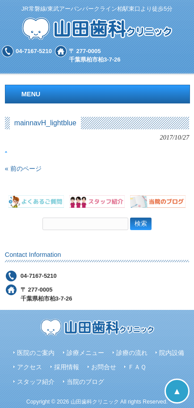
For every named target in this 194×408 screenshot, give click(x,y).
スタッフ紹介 (36, 382)
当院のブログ (85, 382)
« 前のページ (23, 168)
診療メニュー (85, 353)
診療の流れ (132, 353)
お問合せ (103, 367)
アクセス (29, 367)
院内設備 (171, 353)
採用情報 (66, 367)
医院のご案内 (36, 353)
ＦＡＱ (137, 367)
